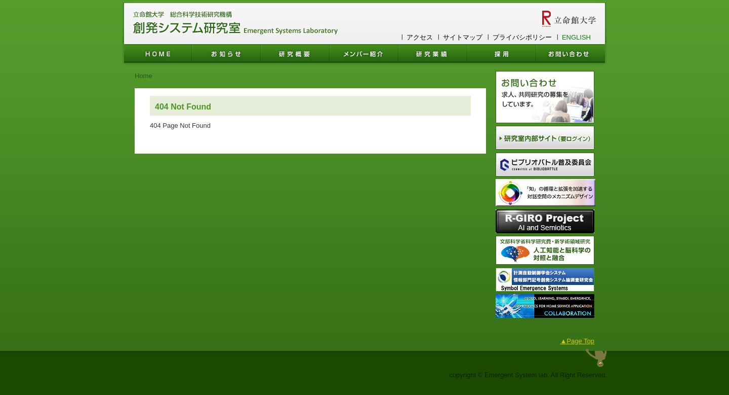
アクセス (420, 37)
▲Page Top (577, 341)
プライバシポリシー (522, 37)
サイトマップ (462, 37)
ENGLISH (576, 37)
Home (143, 76)
